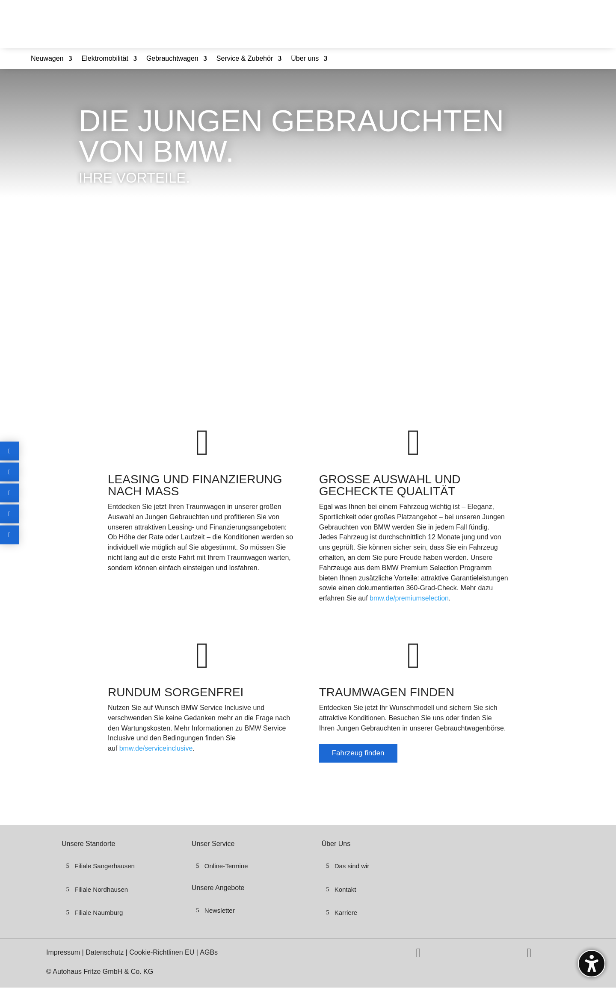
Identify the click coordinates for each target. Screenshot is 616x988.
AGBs (209, 952)
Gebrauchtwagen (172, 59)
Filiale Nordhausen (101, 889)
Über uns (305, 59)
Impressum (64, 952)
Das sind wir (352, 866)
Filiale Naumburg (98, 912)
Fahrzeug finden (358, 753)
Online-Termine (226, 866)
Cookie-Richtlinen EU (161, 952)
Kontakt (345, 889)
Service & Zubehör (244, 59)
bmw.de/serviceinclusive (156, 748)
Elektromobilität (105, 59)
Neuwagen (47, 59)
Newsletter (219, 910)
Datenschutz (105, 952)
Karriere (346, 912)
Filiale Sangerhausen (104, 866)
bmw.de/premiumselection (409, 598)
